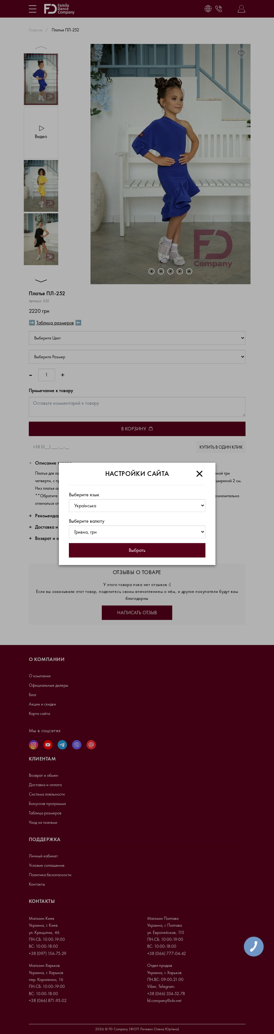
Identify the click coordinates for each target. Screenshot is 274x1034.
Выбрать (137, 550)
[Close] (199, 474)
